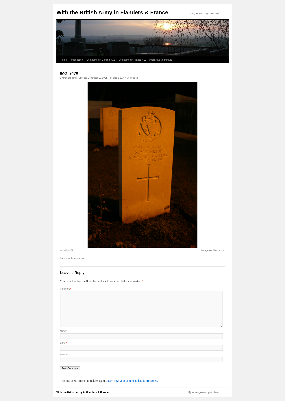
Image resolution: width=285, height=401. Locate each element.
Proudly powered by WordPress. (206, 392)
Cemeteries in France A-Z (132, 59)
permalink (79, 258)
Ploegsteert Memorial (211, 250)
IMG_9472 (68, 250)
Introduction (77, 59)
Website (64, 354)
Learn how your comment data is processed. (132, 380)
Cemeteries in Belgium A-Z (101, 59)
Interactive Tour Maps (160, 59)
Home (63, 59)
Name (63, 331)
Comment (65, 289)
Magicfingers (69, 78)
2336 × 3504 (126, 78)
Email (63, 343)
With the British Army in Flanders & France (112, 12)
